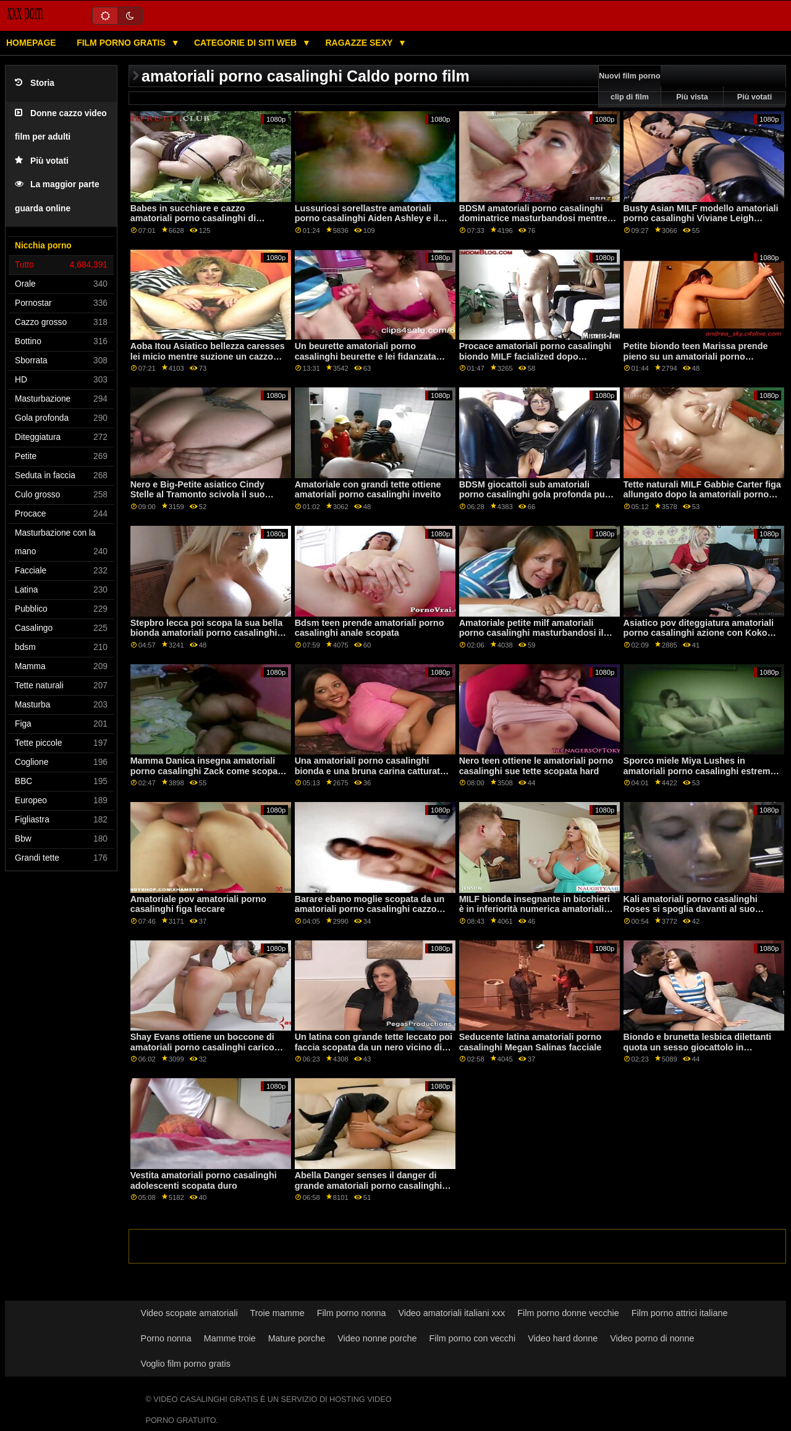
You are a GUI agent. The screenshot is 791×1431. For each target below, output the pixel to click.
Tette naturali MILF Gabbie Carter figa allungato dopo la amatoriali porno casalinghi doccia (702, 494)
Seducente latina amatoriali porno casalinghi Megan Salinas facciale (530, 1042)
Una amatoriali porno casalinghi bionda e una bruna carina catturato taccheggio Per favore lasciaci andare (370, 776)
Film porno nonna (351, 1313)
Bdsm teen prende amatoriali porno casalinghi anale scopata (369, 628)
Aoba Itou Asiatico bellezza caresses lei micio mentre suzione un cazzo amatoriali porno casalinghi (207, 356)
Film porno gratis (122, 43)
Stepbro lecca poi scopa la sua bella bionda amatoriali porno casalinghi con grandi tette (206, 633)
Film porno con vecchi (472, 1338)
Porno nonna (166, 1338)
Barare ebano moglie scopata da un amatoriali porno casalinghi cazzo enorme (370, 909)
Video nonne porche (377, 1338)
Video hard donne (563, 1338)
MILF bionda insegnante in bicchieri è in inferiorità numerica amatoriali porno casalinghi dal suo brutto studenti (534, 914)
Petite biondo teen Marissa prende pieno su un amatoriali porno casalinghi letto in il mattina (696, 356)
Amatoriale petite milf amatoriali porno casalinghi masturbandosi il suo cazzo (531, 633)
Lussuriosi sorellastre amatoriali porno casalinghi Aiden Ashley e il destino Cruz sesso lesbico (367, 218)
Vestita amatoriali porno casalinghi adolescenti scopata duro (203, 1180)
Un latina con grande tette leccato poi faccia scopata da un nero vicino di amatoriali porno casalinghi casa (373, 1047)
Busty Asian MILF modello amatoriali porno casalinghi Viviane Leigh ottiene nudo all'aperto (701, 218)
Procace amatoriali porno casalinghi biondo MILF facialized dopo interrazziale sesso (535, 356)
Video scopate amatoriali (189, 1313)
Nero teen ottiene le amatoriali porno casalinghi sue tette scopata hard (536, 766)
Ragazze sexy (360, 43)
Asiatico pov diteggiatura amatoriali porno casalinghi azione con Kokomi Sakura (701, 633)
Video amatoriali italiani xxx (451, 1313)
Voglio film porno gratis (186, 1364)
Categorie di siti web (246, 43)
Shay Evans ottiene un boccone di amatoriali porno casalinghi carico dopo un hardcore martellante (202, 1047)
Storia (34, 83)
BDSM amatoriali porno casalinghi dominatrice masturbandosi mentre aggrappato (533, 218)
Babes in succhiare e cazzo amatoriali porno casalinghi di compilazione (193, 218)
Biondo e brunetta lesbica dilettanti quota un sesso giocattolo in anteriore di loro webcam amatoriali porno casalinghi (698, 1052)
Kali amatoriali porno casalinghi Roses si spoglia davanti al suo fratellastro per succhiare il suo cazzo (691, 914)
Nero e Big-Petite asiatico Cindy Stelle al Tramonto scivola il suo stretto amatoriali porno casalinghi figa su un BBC (203, 499)
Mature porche (297, 1338)
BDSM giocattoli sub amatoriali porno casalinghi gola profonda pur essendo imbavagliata (534, 494)
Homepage (31, 43)
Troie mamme (277, 1313)
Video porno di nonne (652, 1338)
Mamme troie (230, 1338)
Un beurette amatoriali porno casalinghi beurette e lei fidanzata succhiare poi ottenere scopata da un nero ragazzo (373, 361)
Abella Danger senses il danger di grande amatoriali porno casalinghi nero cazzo (368, 1185)
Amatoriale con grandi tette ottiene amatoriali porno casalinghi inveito (368, 489)
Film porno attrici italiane (680, 1313)
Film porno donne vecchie (568, 1313)
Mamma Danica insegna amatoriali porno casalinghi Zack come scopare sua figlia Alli (208, 771)
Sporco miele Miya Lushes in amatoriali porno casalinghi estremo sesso (700, 771)
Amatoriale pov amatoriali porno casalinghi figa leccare (198, 904)
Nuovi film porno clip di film (629, 86)
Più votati (42, 161)
